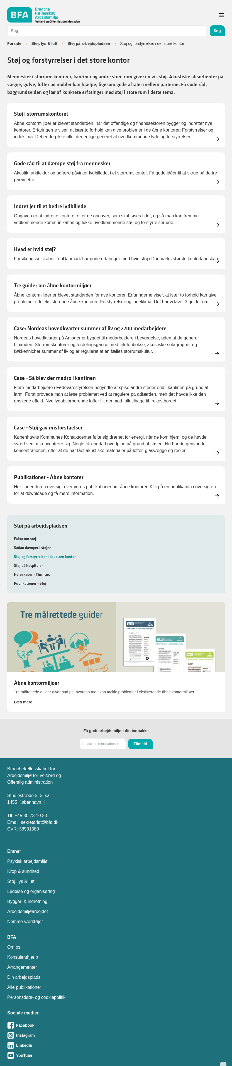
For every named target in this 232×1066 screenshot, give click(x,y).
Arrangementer (22, 967)
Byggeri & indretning (27, 901)
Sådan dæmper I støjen (33, 547)
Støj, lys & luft (44, 43)
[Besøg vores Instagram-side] (116, 1035)
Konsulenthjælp (22, 957)
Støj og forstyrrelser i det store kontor (45, 556)
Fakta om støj (25, 538)
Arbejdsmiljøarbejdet (27, 911)
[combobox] (106, 30)
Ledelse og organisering (31, 891)
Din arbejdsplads (23, 977)
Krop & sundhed (23, 871)
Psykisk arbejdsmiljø (27, 861)
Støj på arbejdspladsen (88, 43)
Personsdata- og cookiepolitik (36, 997)
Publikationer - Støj (30, 583)
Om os (13, 947)
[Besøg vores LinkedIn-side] (116, 1045)
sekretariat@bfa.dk (39, 822)
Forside (14, 43)
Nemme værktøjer (25, 921)
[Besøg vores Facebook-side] (116, 1025)
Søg (217, 30)
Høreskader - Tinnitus (32, 574)
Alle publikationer (24, 987)
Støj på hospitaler (28, 565)
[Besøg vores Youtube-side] (116, 1055)
